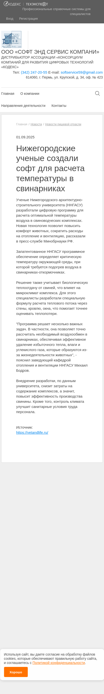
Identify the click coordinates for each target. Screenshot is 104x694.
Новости (36, 124)
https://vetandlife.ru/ (32, 432)
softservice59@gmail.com (82, 72)
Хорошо (16, 672)
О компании (29, 94)
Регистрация (28, 18)
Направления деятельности (23, 106)
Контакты (58, 106)
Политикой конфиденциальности (59, 662)
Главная (7, 94)
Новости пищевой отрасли (63, 124)
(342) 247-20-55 (34, 72)
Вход (9, 18)
